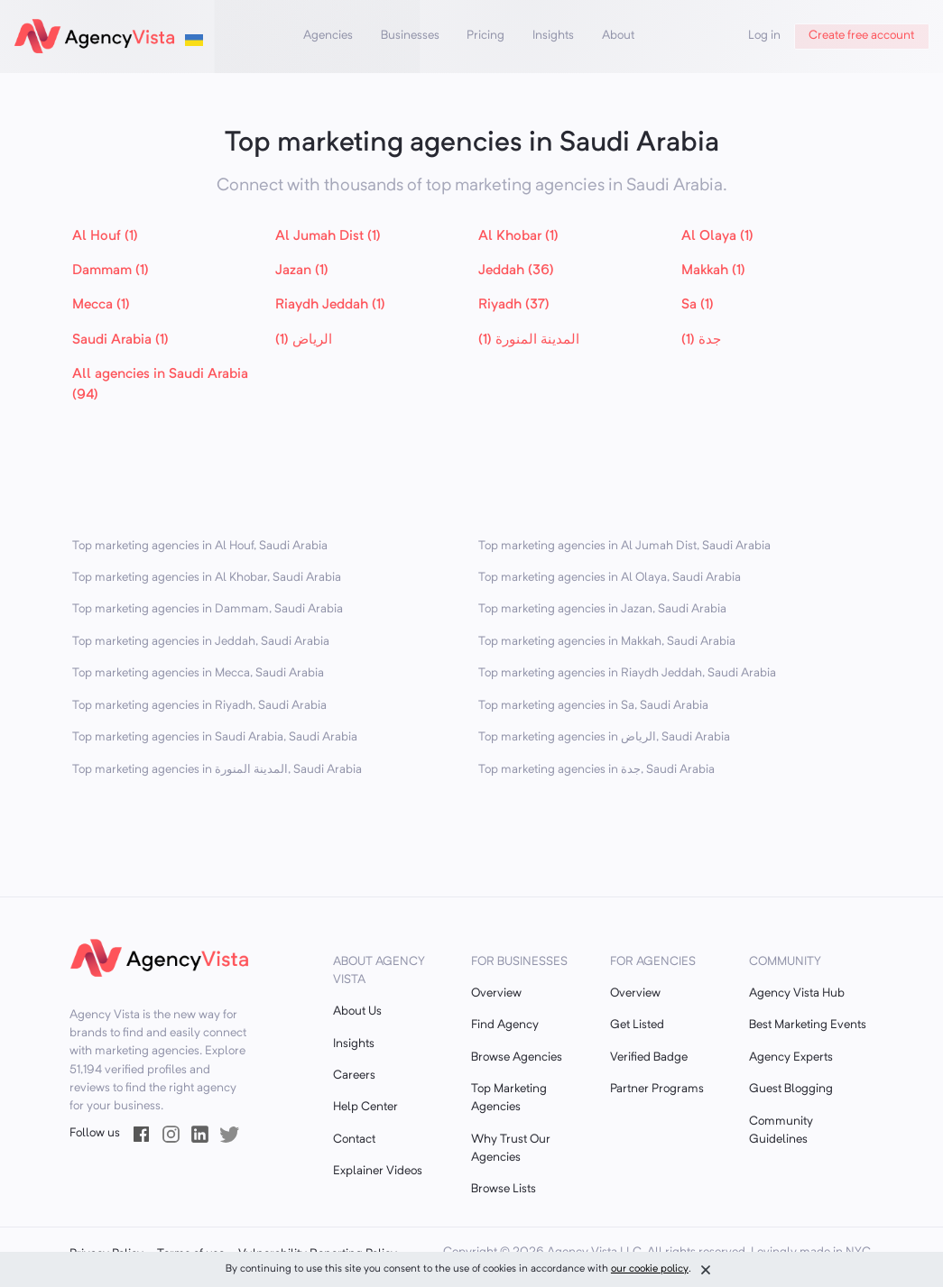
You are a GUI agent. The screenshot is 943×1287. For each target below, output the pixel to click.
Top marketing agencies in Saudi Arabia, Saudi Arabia (214, 737)
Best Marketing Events (807, 1025)
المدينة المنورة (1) (528, 340)
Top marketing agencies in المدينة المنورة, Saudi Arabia (217, 770)
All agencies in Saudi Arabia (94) (160, 384)
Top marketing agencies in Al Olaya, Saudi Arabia (609, 578)
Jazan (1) (301, 270)
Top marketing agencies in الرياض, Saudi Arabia (604, 737)
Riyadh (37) (514, 305)
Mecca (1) (101, 305)
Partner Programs (657, 1089)
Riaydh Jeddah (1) (330, 305)
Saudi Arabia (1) (120, 340)
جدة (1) (701, 340)
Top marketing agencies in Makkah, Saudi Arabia (606, 642)
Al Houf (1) (105, 236)
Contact (354, 1139)
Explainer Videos (377, 1171)
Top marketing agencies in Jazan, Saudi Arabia (602, 609)
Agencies (328, 35)
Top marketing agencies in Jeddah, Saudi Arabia (200, 642)
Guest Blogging (791, 1089)
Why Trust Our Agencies (510, 1148)
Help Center (365, 1107)
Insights (553, 35)
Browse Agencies (516, 1057)
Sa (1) (697, 305)
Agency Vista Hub (797, 993)
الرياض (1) (303, 340)
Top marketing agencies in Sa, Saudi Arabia (593, 706)
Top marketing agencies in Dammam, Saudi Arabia (207, 609)
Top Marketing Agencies (509, 1098)
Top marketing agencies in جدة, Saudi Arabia (596, 770)
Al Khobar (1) (518, 236)
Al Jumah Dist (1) (328, 236)
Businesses (410, 35)
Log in (764, 35)
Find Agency (505, 1025)
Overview (496, 993)
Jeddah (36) (516, 270)
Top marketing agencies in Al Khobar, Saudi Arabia (206, 578)
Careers (354, 1075)
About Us (357, 1011)
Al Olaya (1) (717, 236)
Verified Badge (649, 1057)
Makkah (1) (713, 270)
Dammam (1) (110, 270)
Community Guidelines (781, 1130)
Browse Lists (503, 1189)
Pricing (485, 35)
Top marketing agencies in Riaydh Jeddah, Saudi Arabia (627, 673)
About (618, 35)
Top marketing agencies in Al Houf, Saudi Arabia (200, 546)
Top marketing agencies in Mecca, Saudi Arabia (198, 673)
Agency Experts (791, 1057)
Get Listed (637, 1025)
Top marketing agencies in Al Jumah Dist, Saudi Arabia (624, 546)
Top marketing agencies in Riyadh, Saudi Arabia (199, 706)
